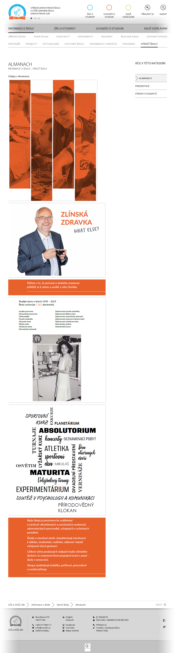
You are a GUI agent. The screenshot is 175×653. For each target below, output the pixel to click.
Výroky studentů (146, 93)
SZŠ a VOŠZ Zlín (15, 629)
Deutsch (70, 619)
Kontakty (63, 36)
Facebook (70, 624)
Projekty (31, 43)
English (69, 617)
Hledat (163, 10)
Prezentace (142, 86)
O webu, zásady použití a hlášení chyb (108, 629)
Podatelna (41, 36)
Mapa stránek (72, 630)
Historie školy (74, 43)
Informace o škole (21, 28)
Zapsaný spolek (157, 36)
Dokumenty (85, 36)
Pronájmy (128, 43)
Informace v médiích (103, 43)
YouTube (70, 627)
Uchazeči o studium (109, 11)
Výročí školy (149, 43)
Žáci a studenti (90, 11)
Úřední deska (17, 36)
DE (39, 18)
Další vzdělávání (128, 11)
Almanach (145, 78)
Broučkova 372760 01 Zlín (42, 618)
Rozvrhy (107, 36)
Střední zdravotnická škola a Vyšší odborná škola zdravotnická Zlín (45, 10)
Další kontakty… (43, 630)
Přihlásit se (147, 10)
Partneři (14, 43)
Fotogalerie (51, 43)
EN (35, 18)
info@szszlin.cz (43, 627)
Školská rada (130, 36)
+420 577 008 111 (43, 624)
